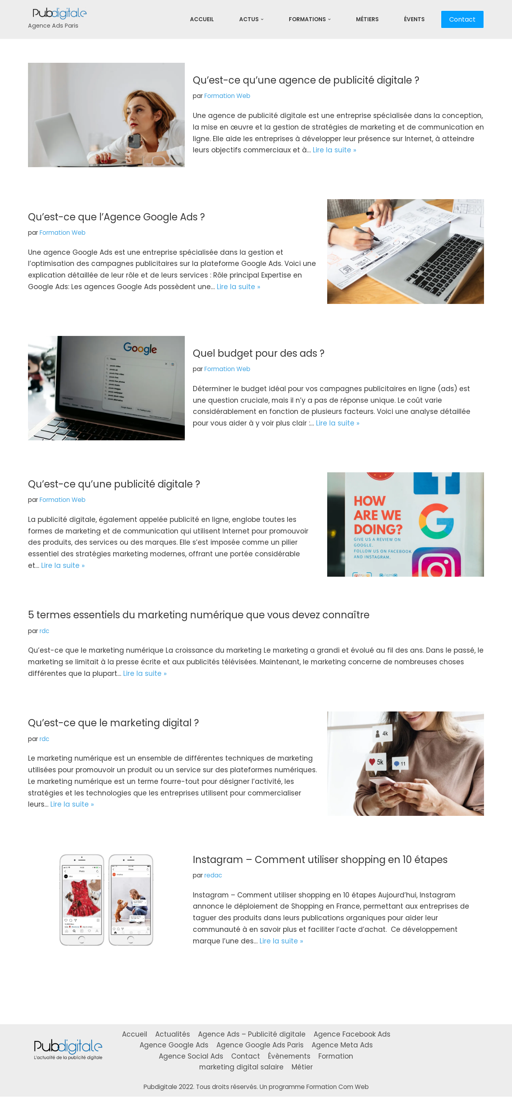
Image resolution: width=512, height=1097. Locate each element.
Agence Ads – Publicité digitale (252, 1034)
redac (213, 875)
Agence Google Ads (174, 1045)
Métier (302, 1067)
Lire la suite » (370, 150)
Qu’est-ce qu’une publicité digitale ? (114, 483)
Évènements (289, 1056)
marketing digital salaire (241, 1067)
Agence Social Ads (190, 1056)
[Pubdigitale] (60, 19)
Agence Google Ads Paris (260, 1045)
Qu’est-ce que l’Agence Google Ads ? (116, 216)
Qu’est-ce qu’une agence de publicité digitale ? (306, 80)
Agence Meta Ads (342, 1045)
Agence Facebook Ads (352, 1034)
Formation (336, 1056)
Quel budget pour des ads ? (258, 353)
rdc (44, 631)
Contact (462, 19)
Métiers (367, 19)
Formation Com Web (337, 1087)
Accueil (202, 19)
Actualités (172, 1034)
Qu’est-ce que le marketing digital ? (113, 723)
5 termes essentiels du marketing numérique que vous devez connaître (199, 614)
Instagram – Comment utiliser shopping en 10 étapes (320, 859)
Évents (414, 19)
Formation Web (227, 96)
